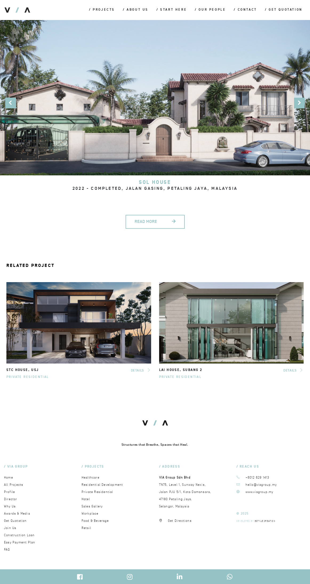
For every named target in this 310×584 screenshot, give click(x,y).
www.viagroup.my (259, 492)
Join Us (10, 528)
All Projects (13, 485)
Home (8, 477)
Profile (9, 492)
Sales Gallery (92, 506)
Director (10, 499)
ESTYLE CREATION (265, 521)
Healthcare (90, 477)
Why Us (10, 506)
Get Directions (180, 521)
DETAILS (141, 370)
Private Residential (27, 377)
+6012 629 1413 (257, 477)
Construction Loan (19, 535)
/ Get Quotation (284, 10)
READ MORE (155, 221)
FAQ (7, 549)
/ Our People (210, 10)
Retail (86, 528)
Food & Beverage (95, 521)
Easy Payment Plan (19, 542)
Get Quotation (15, 521)
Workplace (90, 513)
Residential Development (102, 485)
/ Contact (245, 10)
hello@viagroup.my (261, 485)
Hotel (86, 499)
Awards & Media (17, 513)
